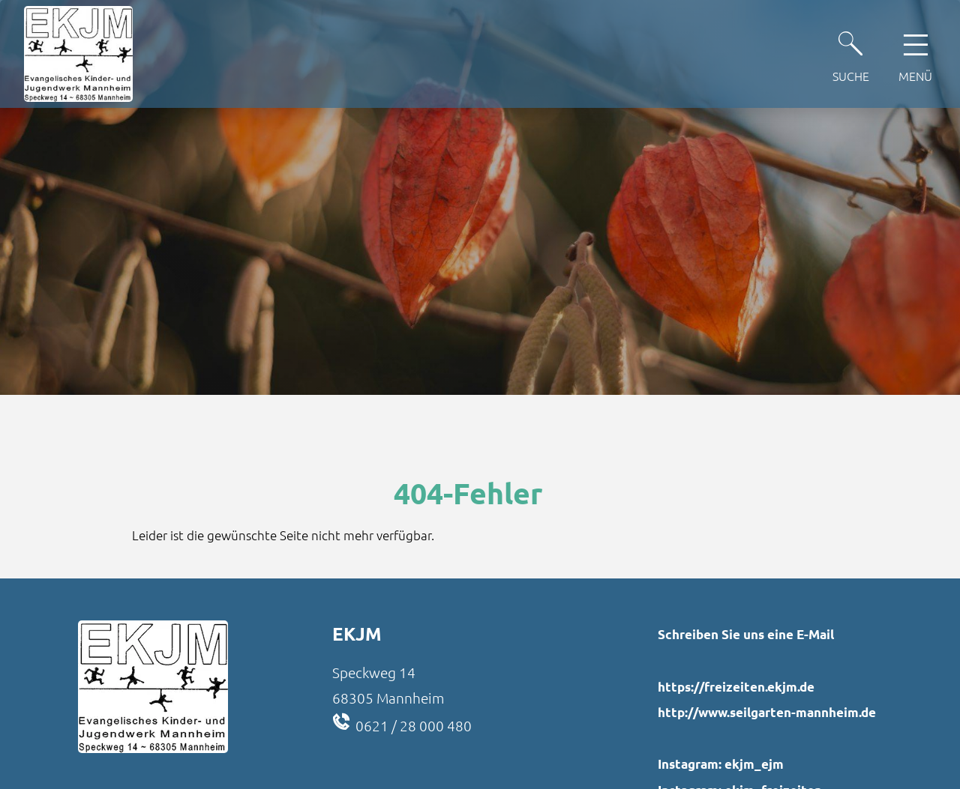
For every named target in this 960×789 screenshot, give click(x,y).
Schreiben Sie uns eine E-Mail (746, 634)
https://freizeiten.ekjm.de (736, 687)
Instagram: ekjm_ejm (721, 764)
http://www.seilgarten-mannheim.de (767, 712)
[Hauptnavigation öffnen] (915, 54)
